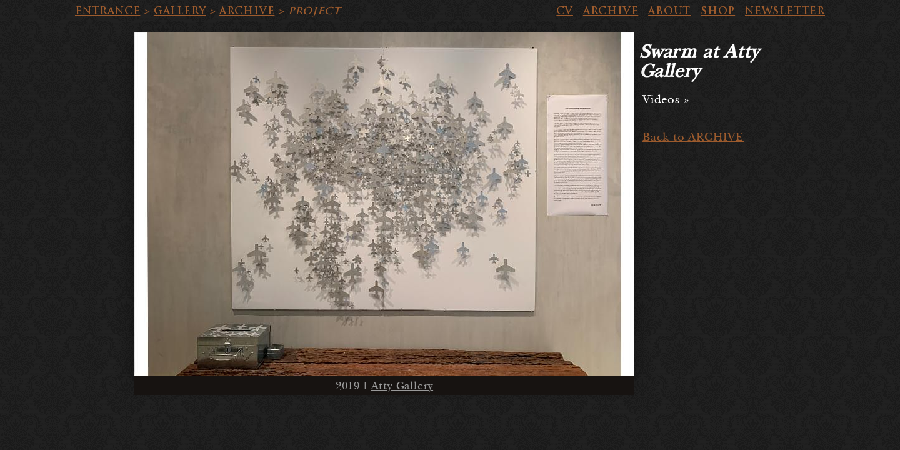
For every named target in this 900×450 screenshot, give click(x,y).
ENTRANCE (107, 11)
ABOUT (669, 11)
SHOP (718, 11)
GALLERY (180, 11)
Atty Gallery (402, 386)
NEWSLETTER (785, 11)
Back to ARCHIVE (693, 137)
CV (564, 11)
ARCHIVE (247, 11)
